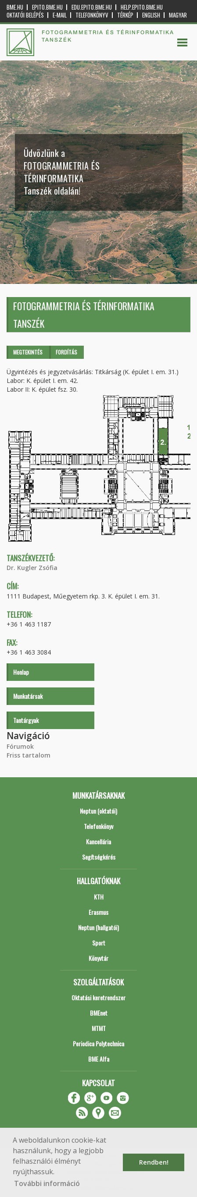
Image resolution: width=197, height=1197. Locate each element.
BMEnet (98, 1012)
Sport (98, 942)
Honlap (21, 671)
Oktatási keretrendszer (98, 997)
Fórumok (20, 746)
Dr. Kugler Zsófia (32, 567)
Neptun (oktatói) (98, 810)
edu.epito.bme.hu (92, 7)
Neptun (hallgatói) (98, 927)
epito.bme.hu (47, 7)
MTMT (99, 1028)
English (151, 15)
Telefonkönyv (91, 15)
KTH (99, 896)
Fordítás (66, 352)
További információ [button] (47, 1183)
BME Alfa (98, 1058)
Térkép (125, 15)
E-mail (60, 15)
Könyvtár (98, 958)
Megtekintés (28, 352)
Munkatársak (28, 696)
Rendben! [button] (153, 1162)
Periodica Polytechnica (98, 1043)
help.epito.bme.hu (142, 7)
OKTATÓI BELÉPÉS (25, 15)
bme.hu (15, 7)
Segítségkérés (98, 856)
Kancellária (98, 841)
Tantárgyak (26, 720)
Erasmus (98, 912)
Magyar (178, 15)
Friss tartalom (28, 755)
